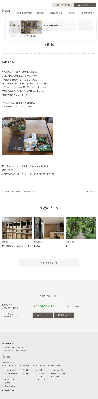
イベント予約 (65, 4)
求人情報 (39, 376)
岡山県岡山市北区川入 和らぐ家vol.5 (19, 191)
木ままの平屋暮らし (11, 373)
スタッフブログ (40, 379)
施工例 (25, 370)
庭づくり (7, 383)
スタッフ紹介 (40, 373)
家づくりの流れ (10, 386)
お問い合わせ (65, 315)
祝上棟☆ (89, 191)
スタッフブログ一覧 (49, 263)
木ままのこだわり (10, 370)
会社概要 (39, 370)
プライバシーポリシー (9, 362)
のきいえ (7, 376)
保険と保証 (55, 376)
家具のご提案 (9, 379)
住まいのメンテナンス (58, 373)
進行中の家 (27, 373)
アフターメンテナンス (58, 370)
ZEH (52, 379)
